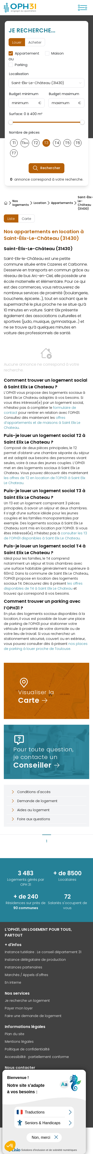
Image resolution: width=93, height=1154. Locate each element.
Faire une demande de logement (33, 1015)
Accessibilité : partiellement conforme (37, 1056)
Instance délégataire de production (35, 959)
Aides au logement (30, 810)
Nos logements (20, 203)
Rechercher (46, 168)
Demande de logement (33, 801)
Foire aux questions (30, 819)
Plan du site (14, 1034)
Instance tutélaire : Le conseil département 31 (43, 952)
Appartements (62, 203)
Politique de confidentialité (27, 1049)
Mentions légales (19, 1041)
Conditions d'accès (30, 792)
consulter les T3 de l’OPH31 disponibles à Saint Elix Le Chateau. (45, 536)
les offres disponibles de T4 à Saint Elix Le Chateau (43, 586)
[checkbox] (25, 53)
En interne (13, 982)
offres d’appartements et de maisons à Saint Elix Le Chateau (42, 422)
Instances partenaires (23, 967)
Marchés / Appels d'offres (26, 974)
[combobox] (46, 83)
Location (40, 203)
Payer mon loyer (19, 1008)
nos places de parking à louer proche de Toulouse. (46, 646)
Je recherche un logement (27, 1000)
